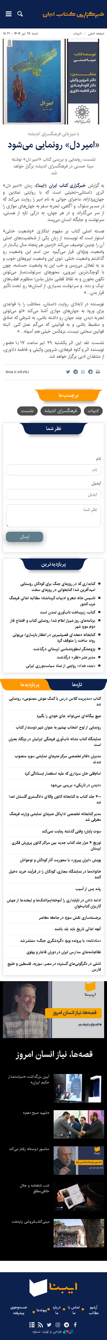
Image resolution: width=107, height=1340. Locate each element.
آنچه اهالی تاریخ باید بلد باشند (77, 929)
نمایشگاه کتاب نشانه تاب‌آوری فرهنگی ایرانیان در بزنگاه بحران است (55, 742)
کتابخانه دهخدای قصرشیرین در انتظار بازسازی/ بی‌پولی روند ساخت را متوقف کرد (54, 638)
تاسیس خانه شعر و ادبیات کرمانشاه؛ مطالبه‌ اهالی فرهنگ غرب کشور (52, 601)
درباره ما (57, 1310)
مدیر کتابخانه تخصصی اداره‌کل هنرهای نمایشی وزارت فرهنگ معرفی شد (55, 817)
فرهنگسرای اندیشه (61, 411)
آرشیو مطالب (93, 1310)
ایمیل (96, 483)
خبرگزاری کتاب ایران (67, 185)
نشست (27, 411)
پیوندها (42, 1310)
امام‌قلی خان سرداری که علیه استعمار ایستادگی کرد (63, 773)
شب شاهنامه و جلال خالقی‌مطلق (34, 1188)
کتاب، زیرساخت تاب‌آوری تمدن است (67, 612)
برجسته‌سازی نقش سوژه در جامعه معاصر (70, 918)
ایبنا (73, 18)
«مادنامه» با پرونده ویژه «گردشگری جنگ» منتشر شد (60, 941)
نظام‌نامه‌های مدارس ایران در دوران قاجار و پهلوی (64, 952)
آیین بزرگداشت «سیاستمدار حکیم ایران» (28, 1079)
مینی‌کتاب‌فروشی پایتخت (30, 1221)
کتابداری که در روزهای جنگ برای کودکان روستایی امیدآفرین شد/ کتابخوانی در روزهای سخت (57, 587)
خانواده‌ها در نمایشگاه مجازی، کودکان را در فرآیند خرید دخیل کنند (55, 874)
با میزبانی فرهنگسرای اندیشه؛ (53, 134)
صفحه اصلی (96, 33)
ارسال (24, 537)
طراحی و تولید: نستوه (53, 1331)
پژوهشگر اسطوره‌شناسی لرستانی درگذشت (64, 649)
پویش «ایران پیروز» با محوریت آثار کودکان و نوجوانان (60, 860)
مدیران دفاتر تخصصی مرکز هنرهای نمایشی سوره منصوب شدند (58, 759)
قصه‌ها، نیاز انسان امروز (54, 1054)
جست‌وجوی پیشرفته (18, 1310)
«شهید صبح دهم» (36, 1113)
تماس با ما (74, 1310)
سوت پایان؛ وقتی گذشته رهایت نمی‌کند (71, 831)
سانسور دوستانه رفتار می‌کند (29, 1149)
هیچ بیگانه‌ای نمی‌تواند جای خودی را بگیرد (69, 716)
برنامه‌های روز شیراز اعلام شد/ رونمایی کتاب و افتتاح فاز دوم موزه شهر (52, 623)
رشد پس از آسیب (88, 889)
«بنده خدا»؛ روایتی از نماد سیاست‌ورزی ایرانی (60, 666)
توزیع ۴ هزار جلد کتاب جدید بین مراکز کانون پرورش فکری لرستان (56, 846)
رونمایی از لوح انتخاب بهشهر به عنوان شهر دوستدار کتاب (58, 727)
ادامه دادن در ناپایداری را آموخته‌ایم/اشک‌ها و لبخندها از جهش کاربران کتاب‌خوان (54, 903)
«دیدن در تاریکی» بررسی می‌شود (76, 785)
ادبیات (77, 33)
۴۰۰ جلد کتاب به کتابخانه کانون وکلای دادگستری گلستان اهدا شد (55, 799)
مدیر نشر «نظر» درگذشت (76, 657)
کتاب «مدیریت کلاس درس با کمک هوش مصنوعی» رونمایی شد (55, 701)
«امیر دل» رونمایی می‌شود (53, 144)
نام (98, 458)
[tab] (77, 684)
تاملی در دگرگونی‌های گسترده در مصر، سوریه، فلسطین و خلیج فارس (54, 967)
